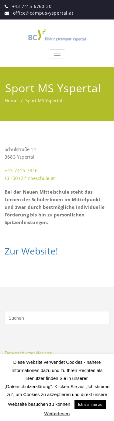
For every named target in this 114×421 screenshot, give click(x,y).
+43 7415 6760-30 (32, 6)
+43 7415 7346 (21, 170)
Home (11, 100)
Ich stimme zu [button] (90, 404)
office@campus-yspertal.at (43, 13)
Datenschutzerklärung (28, 353)
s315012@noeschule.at (30, 178)
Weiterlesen (57, 413)
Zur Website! (31, 251)
